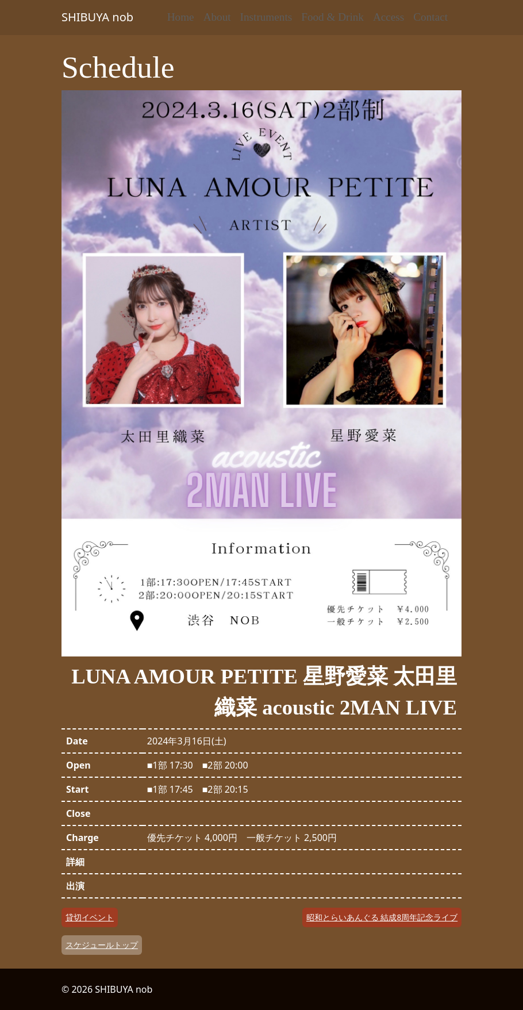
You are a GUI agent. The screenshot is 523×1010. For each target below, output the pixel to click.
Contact (430, 17)
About (217, 17)
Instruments (266, 17)
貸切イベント (90, 917)
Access (388, 17)
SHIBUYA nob (97, 17)
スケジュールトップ (102, 944)
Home (180, 17)
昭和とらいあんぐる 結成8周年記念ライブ (381, 917)
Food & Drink (332, 17)
